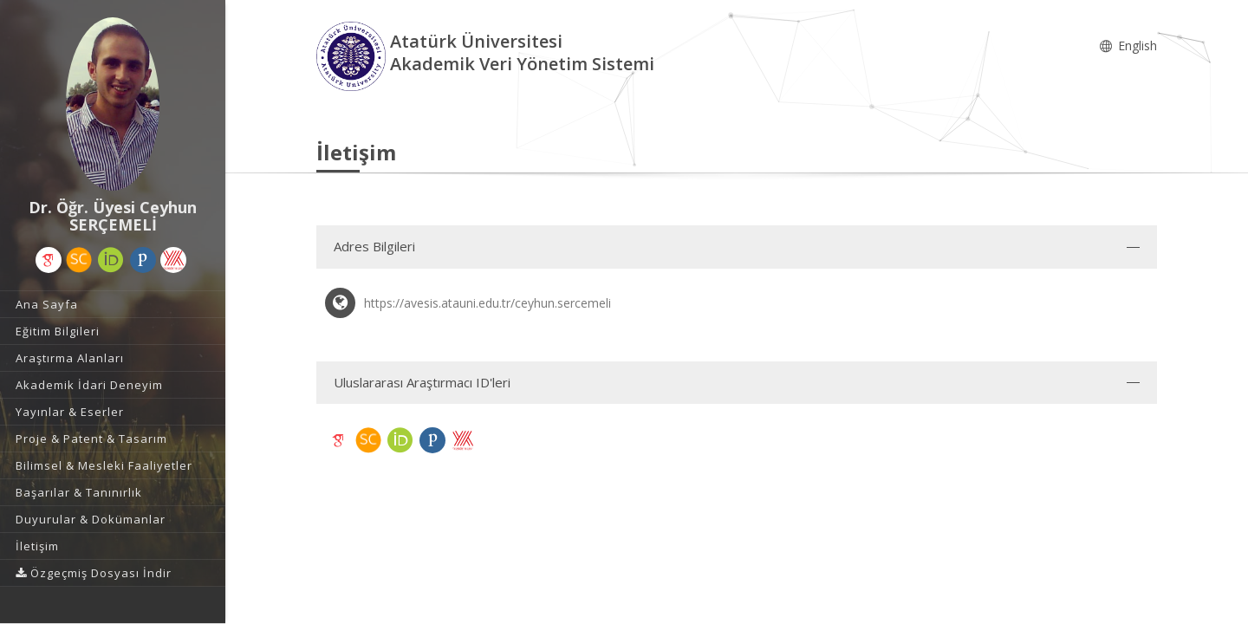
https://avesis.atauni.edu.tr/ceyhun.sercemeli (487, 303)
